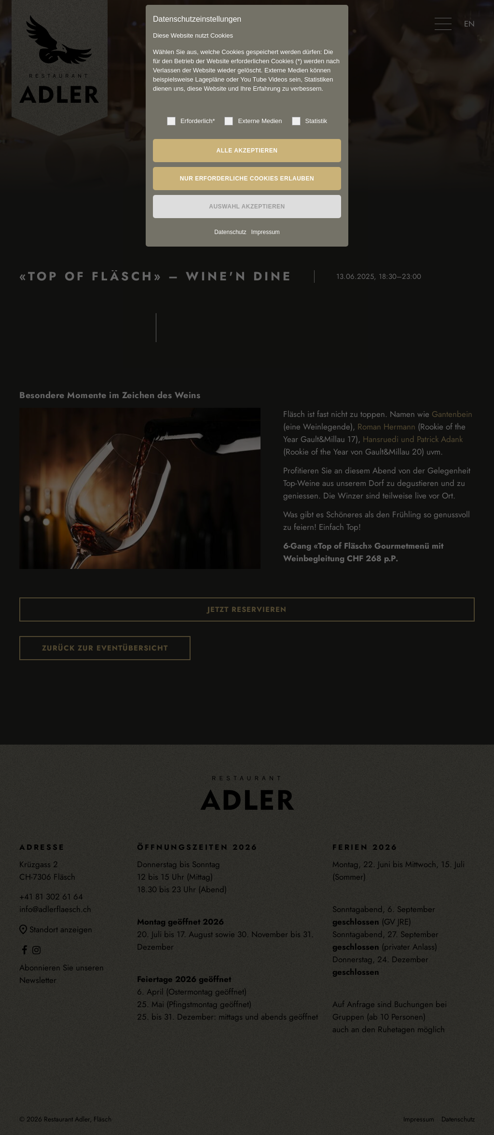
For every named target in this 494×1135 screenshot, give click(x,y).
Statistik (310, 121)
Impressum (265, 232)
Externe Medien (253, 121)
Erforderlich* (191, 121)
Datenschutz (230, 232)
